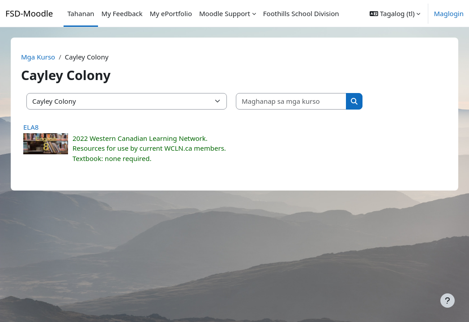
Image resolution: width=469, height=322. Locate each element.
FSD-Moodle (29, 13)
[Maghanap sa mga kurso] (302, 101)
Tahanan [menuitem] (80, 13)
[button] (395, 13)
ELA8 (41, 127)
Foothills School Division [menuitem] (301, 13)
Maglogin (449, 13)
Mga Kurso (49, 56)
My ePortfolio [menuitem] (171, 13)
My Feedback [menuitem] (122, 13)
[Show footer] (447, 300)
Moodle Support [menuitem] (224, 13)
